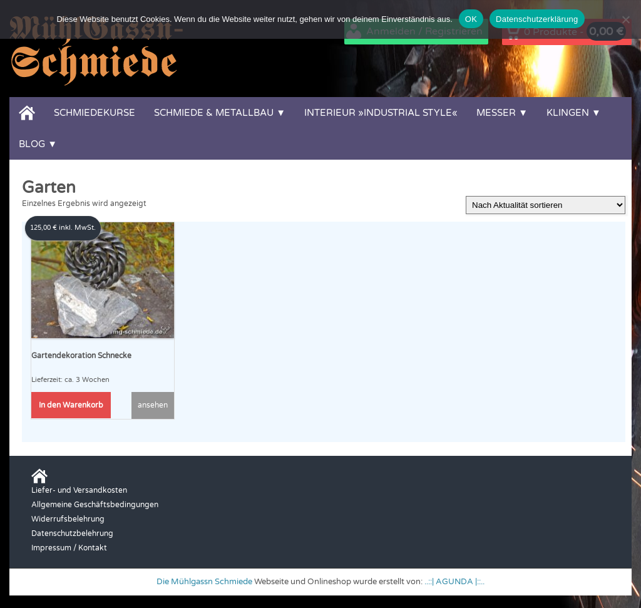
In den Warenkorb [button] (71, 405)
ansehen (153, 405)
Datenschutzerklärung (537, 19)
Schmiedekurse (94, 112)
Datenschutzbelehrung (72, 533)
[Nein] (625, 19)
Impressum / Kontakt (69, 548)
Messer (496, 112)
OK (471, 19)
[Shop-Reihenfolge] (545, 205)
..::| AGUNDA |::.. (454, 582)
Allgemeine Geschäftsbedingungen (94, 504)
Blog (32, 144)
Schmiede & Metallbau (214, 112)
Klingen (567, 112)
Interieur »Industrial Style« (381, 112)
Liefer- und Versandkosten (79, 490)
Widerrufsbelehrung (68, 519)
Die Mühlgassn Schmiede (204, 582)
